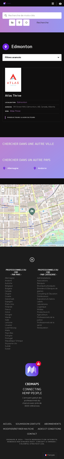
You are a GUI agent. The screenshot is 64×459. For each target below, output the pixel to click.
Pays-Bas (9, 333)
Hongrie (8, 315)
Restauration (42, 328)
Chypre (8, 294)
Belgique (9, 286)
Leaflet (28, 245)
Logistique (41, 307)
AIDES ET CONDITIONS (49, 429)
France (8, 309)
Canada (8, 291)
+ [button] (3, 187)
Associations (42, 281)
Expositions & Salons (46, 299)
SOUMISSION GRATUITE (28, 424)
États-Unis (9, 304)
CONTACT (32, 434)
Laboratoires (42, 304)
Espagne (9, 301)
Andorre (8, 281)
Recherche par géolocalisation (26, 22)
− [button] (3, 190)
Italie (7, 320)
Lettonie (8, 322)
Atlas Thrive (15, 111)
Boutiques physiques (46, 286)
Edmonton (22, 102)
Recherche (43, 22)
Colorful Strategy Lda (31, 444)
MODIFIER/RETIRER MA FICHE (18, 429)
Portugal (9, 338)
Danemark (9, 299)
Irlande (8, 317)
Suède (8, 346)
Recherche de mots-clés (5, 15)
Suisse (7, 349)
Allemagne (9, 278)
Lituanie (8, 325)
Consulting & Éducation (47, 294)
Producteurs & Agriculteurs (21, 117)
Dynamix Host (28, 442)
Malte (7, 330)
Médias (40, 309)
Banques (41, 283)
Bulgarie (8, 288)
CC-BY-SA (60, 245)
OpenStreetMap (44, 245)
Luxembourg (10, 328)
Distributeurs (42, 296)
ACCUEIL (7, 424)
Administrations (43, 278)
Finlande (8, 307)
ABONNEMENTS (52, 424)
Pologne (8, 335)
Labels (40, 301)
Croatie (8, 296)
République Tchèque (14, 341)
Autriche (8, 283)
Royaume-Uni (11, 343)
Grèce (7, 312)
